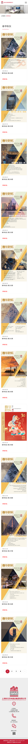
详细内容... (5, 79)
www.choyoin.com (20, 740)
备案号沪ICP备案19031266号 (14, 742)
